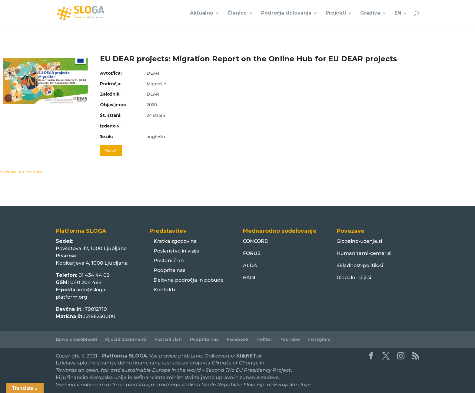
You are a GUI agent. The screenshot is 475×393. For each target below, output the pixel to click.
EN (397, 13)
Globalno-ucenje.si (359, 241)
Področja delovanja (286, 13)
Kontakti (164, 290)
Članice (237, 13)
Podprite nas (169, 270)
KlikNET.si (248, 356)
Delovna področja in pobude (189, 280)
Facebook (237, 339)
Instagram (319, 339)
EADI (249, 277)
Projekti (336, 13)
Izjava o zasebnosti (76, 339)
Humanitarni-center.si (364, 253)
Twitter (264, 339)
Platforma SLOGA (124, 356)
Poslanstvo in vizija (177, 251)
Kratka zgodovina (175, 241)
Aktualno (201, 13)
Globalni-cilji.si (354, 277)
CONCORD (255, 241)
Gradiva (370, 13)
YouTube (290, 339)
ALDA (250, 265)
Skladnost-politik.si (360, 265)
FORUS (252, 253)
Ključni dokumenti (125, 339)
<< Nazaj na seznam (21, 171)
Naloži (111, 150)
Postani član (169, 260)
